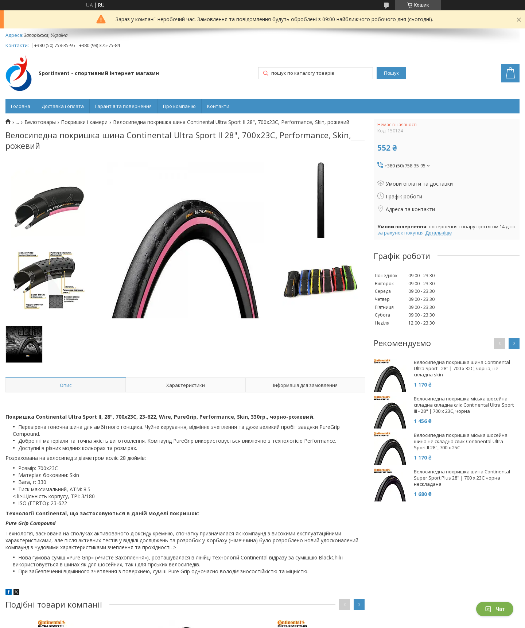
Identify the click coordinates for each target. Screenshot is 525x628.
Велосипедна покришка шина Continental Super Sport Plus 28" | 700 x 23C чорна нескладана (462, 478)
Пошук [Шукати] (391, 73)
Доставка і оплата (63, 106)
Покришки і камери (84, 122)
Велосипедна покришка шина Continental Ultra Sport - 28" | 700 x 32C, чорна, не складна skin (462, 368)
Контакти (218, 106)
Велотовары (40, 122)
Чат (495, 609)
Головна (20, 106)
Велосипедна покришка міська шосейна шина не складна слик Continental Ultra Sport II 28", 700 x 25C (461, 441)
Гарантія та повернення (123, 106)
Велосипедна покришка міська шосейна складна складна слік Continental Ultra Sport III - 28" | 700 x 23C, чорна (464, 405)
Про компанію (179, 106)
